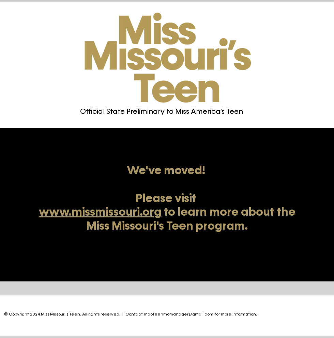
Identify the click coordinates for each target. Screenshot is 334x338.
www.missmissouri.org (100, 212)
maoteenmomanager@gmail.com (178, 314)
